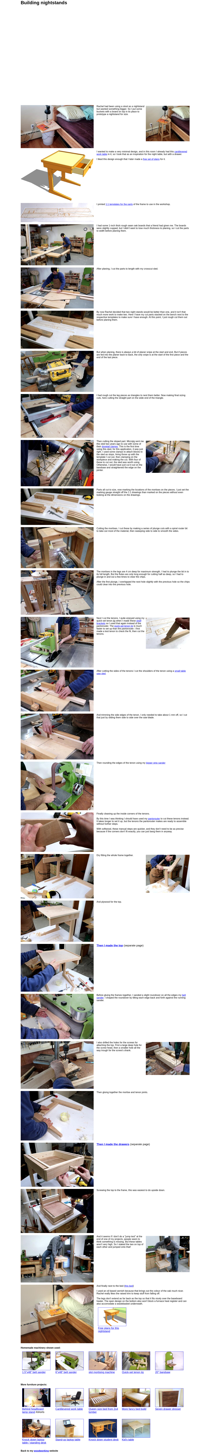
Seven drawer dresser (169, 1399)
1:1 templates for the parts (119, 204)
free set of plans (151, 159)
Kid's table (136, 1430)
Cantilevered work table (69, 1399)
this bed (129, 1286)
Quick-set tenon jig (136, 1363)
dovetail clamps (110, 446)
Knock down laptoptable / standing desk (36, 1431)
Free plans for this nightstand (112, 1320)
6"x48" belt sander (69, 1363)
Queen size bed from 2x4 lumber (103, 1401)
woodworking (41, 1451)
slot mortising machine (103, 1363)
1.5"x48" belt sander (36, 1363)
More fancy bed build (136, 1399)
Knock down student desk (104, 1430)
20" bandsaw (169, 1363)
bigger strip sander (156, 763)
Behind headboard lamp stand (36, 1401)
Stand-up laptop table (69, 1430)
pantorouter (154, 818)
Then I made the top (110, 945)
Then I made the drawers (113, 1144)
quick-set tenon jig (123, 626)
